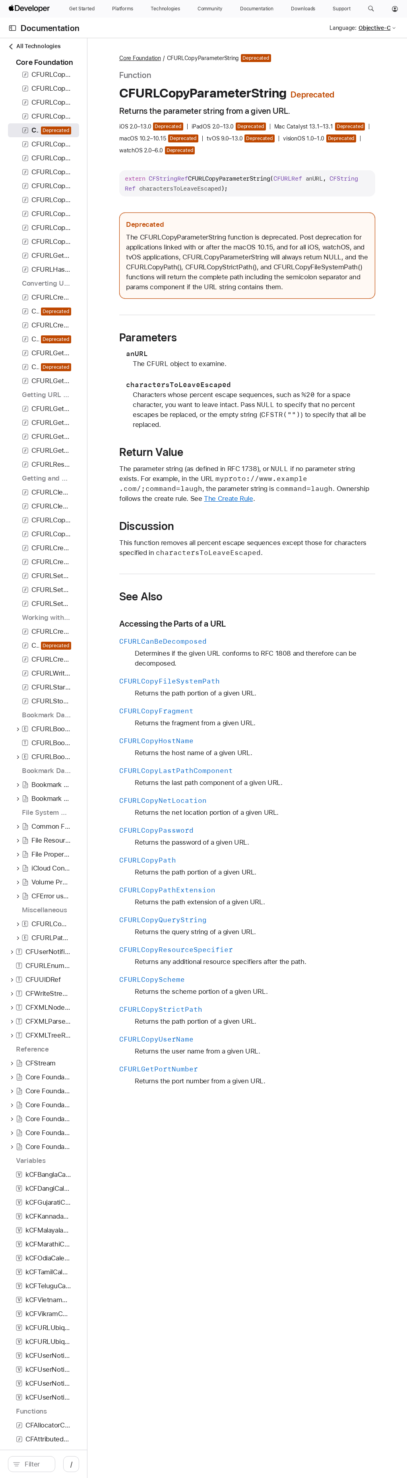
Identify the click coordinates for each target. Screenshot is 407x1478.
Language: (343, 28)
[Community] (210, 9)
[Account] (394, 9)
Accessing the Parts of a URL (244, 720)
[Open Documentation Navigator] (12, 28)
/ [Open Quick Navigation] (143, 1464)
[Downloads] (303, 9)
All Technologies (34, 46)
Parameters (219, 403)
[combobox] (71, 1464)
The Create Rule (299, 585)
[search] (67, 1464)
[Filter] (71, 1464)
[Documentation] (257, 9)
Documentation (50, 28)
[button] (371, 9)
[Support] (341, 9)
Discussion (218, 612)
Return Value (223, 528)
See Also (213, 692)
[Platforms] (122, 9)
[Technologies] (165, 9)
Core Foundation (212, 58)
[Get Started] (82, 9)
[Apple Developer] (30, 9)
